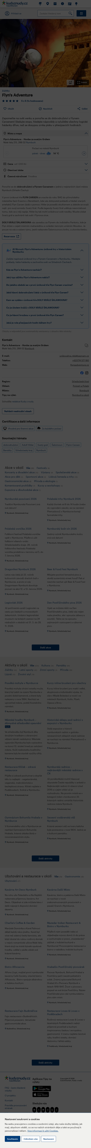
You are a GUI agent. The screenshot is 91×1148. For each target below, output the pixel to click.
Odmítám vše (31, 1139)
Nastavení (48, 1139)
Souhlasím (12, 1139)
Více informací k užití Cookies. (43, 1130)
